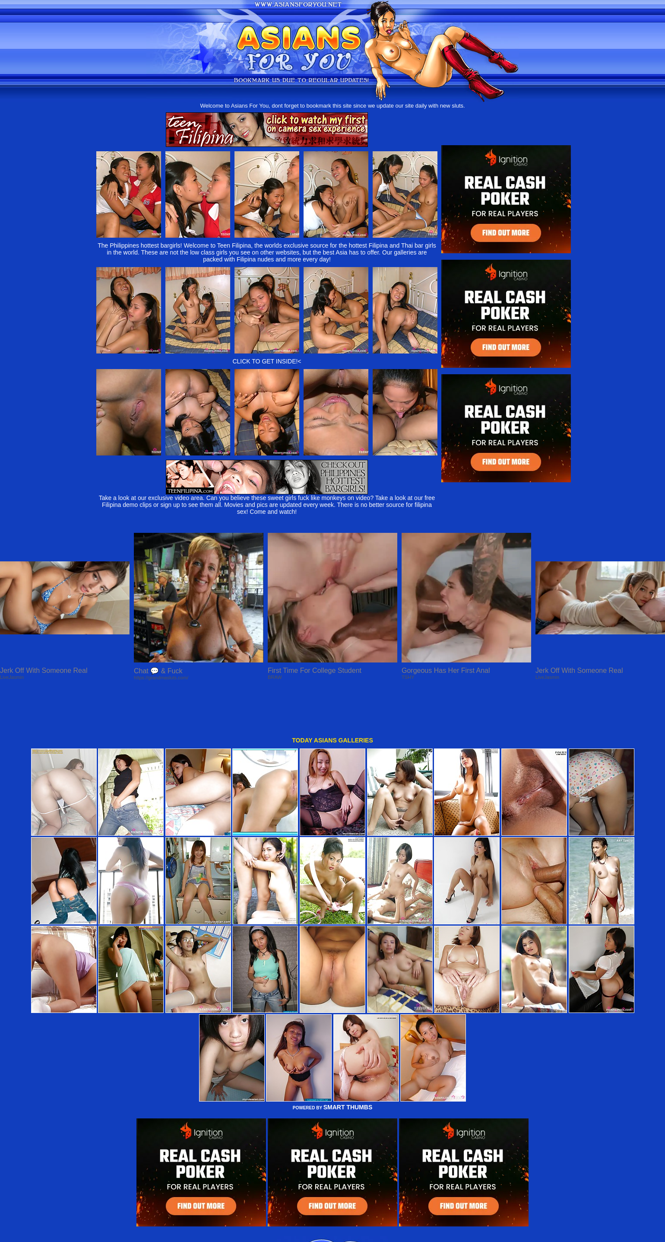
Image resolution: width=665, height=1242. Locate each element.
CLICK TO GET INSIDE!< (266, 361)
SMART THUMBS (348, 1072)
